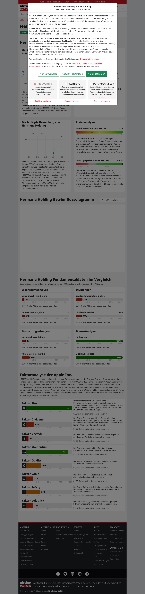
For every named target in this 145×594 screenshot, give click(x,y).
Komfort (74, 83)
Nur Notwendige (48, 73)
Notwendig (45, 83)
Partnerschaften (103, 83)
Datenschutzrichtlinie (89, 59)
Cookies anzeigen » (43, 101)
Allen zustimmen (96, 73)
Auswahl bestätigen (72, 73)
